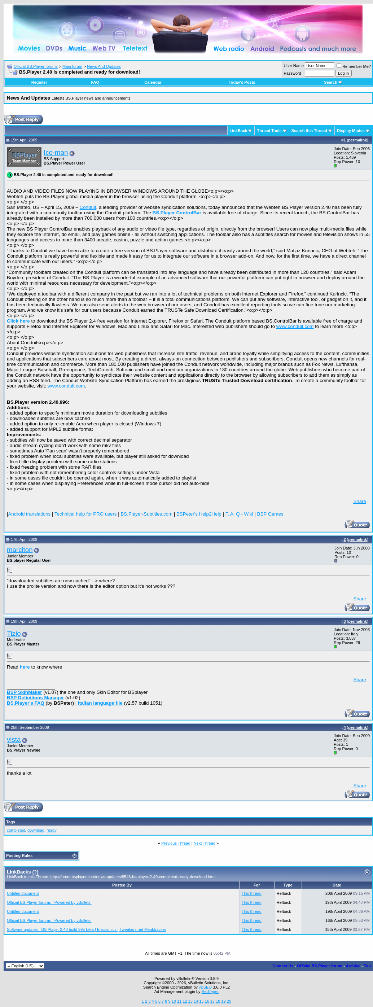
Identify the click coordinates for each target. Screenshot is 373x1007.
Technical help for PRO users (85, 514)
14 (196, 1001)
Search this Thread (309, 130)
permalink (357, 140)
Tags (10, 822)
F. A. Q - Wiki (239, 514)
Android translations (29, 514)
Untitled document (23, 893)
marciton (20, 549)
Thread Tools (269, 130)
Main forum (72, 66)
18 (218, 1001)
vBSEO (205, 987)
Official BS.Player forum (319, 966)
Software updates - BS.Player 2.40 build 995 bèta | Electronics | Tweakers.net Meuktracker (86, 929)
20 (229, 1001)
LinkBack (238, 130)
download (35, 830)
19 (223, 1001)
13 (190, 1001)
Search (333, 82)
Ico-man (56, 152)
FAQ (95, 82)
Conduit (88, 207)
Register (39, 82)
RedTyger (210, 991)
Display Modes (351, 130)
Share (359, 501)
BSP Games (270, 514)
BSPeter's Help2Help (198, 514)
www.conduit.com (295, 326)
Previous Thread (175, 843)
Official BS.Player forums (36, 66)
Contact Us (282, 966)
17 (212, 1001)
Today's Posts (242, 82)
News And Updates (104, 66)
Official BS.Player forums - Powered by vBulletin (49, 902)
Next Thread (204, 843)
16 (207, 1001)
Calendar (152, 82)
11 (179, 1001)
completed (16, 830)
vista (14, 739)
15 (201, 1001)
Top (367, 966)
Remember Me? (354, 66)
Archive (353, 966)
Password (292, 73)
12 (185, 1001)
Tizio (14, 633)
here (25, 667)
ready (52, 830)
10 (174, 1001)
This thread (252, 893)
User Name (294, 66)
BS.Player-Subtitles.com (146, 514)
